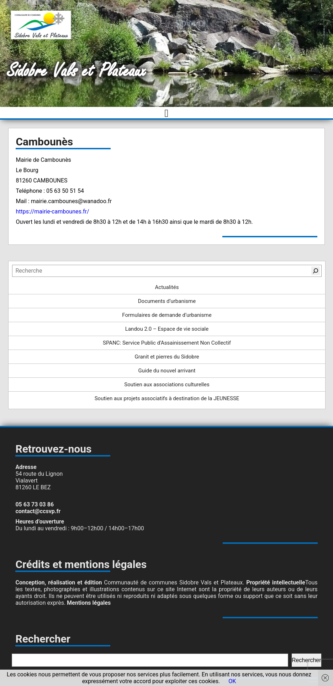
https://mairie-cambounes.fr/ (53, 211)
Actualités (167, 287)
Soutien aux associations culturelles (166, 384)
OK (232, 681)
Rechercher (306, 660)
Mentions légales (89, 602)
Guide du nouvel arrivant (167, 370)
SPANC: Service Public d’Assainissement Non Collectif (167, 343)
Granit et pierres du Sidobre (166, 357)
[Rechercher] (315, 271)
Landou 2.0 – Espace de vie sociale (166, 329)
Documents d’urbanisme (167, 301)
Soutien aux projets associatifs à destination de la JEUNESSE (167, 398)
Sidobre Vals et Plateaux (76, 71)
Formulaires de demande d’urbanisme (166, 315)
